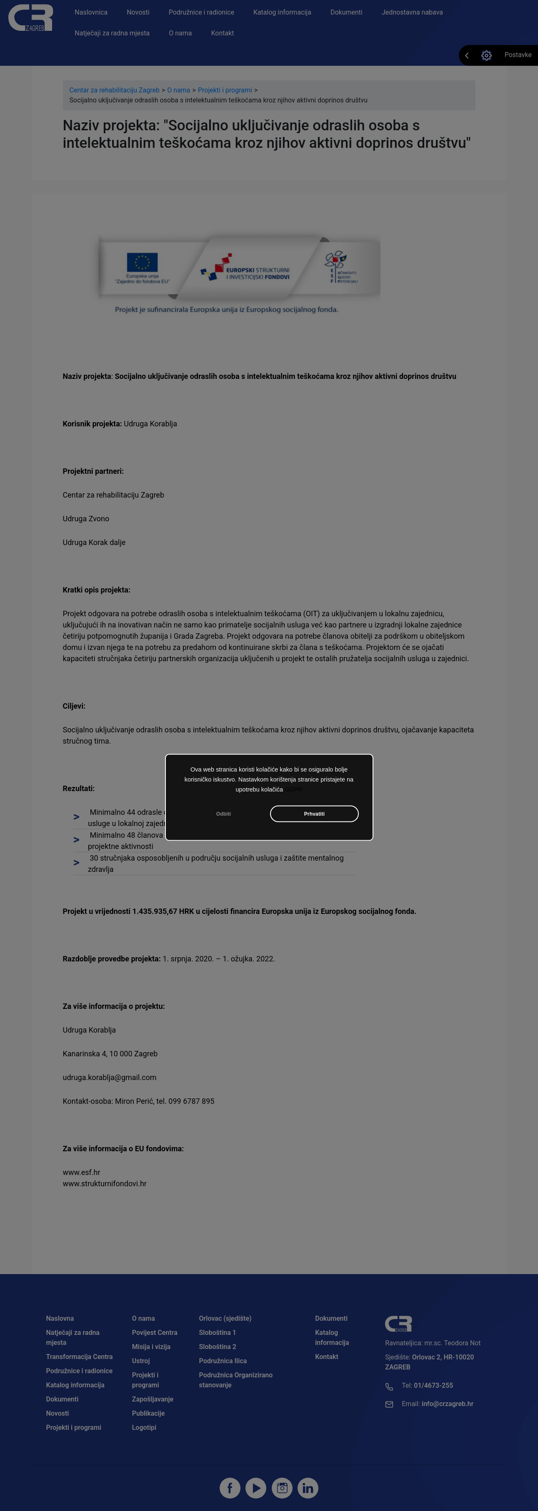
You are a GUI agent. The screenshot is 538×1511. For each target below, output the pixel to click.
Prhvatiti (314, 813)
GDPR (294, 789)
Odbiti (223, 813)
